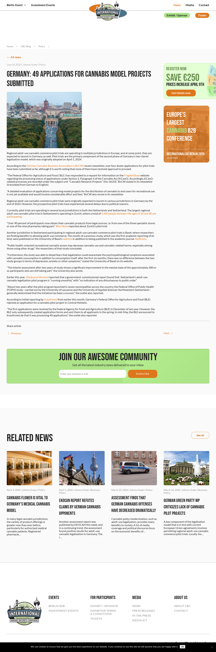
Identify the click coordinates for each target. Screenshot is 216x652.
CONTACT (181, 610)
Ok (182, 646)
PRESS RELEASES (143, 610)
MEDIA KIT (139, 620)
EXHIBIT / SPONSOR (104, 605)
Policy (42, 64)
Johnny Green (30, 64)
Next (169, 333)
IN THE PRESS (141, 615)
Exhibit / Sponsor (177, 15)
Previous (14, 333)
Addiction (140, 238)
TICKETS (96, 618)
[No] (211, 647)
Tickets (202, 15)
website (67, 238)
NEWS (136, 605)
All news (14, 57)
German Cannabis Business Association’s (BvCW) (55, 165)
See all (200, 435)
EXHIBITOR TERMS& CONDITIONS (103, 612)
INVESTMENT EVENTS (63, 610)
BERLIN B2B (57, 605)
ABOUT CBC (182, 605)
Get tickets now (181, 93)
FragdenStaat (132, 175)
